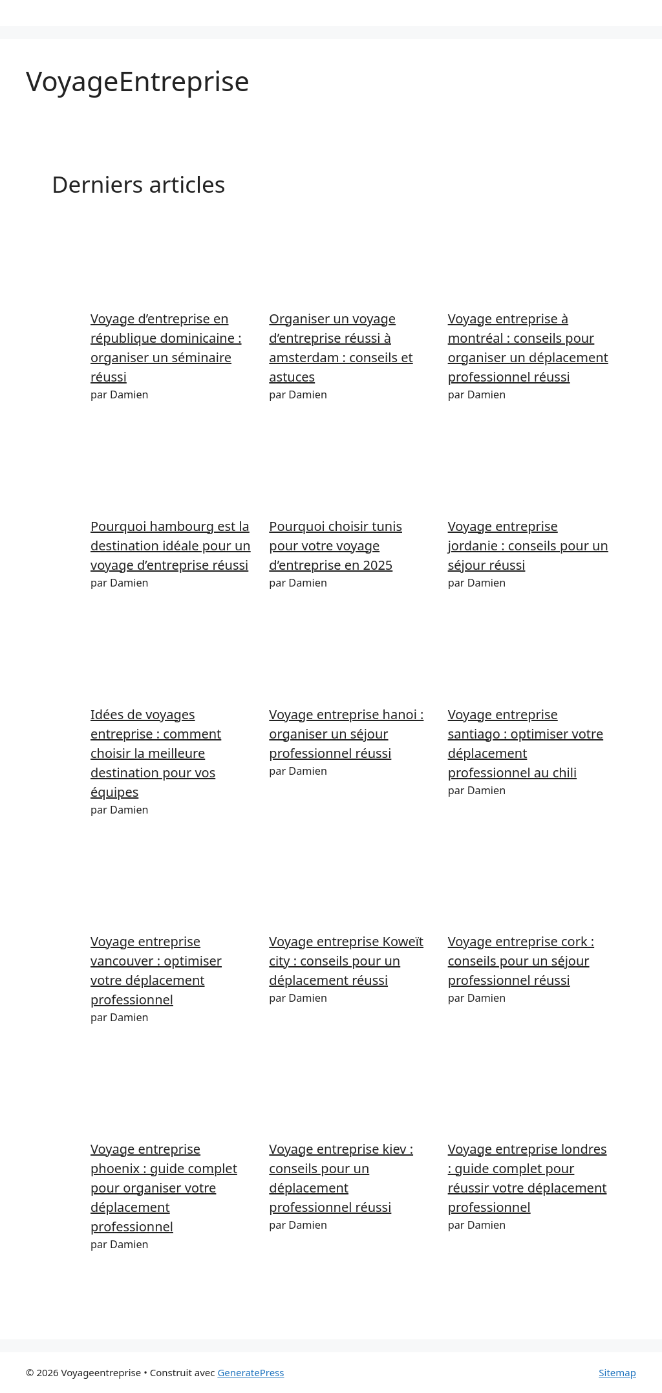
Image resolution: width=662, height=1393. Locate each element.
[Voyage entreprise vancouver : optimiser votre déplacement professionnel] (172, 883)
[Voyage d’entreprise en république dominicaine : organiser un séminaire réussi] (172, 260)
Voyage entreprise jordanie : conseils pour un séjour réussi (528, 545)
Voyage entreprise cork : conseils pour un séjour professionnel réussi (521, 961)
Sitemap (617, 1372)
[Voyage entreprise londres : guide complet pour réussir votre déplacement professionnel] (529, 1090)
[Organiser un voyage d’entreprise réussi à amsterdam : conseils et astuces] (350, 260)
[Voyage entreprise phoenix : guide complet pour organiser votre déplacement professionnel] (172, 1090)
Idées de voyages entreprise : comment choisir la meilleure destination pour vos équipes (156, 753)
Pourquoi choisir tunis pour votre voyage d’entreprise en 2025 (335, 545)
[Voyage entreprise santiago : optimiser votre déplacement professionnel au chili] (529, 656)
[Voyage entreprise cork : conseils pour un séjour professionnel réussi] (529, 883)
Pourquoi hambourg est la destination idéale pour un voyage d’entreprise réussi (171, 545)
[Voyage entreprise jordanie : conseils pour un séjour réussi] (529, 467)
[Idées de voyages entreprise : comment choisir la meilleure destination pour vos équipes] (172, 656)
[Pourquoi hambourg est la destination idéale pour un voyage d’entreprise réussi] (172, 467)
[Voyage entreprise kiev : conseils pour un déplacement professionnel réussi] (350, 1090)
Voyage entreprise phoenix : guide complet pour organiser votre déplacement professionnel (164, 1187)
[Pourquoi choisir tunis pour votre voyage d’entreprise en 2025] (350, 467)
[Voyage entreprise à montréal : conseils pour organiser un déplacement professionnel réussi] (529, 260)
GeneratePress (250, 1372)
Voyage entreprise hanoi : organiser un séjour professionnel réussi (346, 734)
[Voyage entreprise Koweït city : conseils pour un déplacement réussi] (350, 883)
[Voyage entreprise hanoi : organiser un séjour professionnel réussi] (350, 656)
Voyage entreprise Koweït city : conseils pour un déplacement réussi (346, 961)
